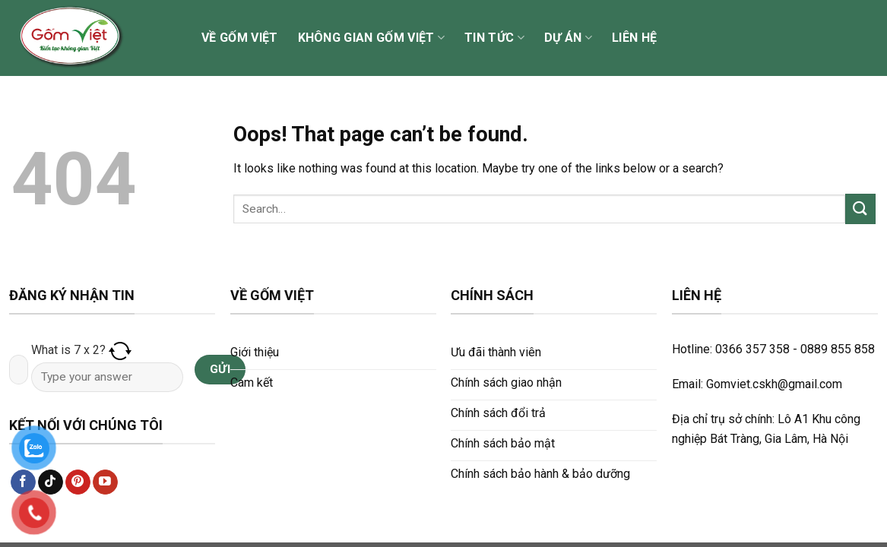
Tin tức (494, 38)
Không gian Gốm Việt (371, 38)
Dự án (568, 38)
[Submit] (860, 208)
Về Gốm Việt (239, 37)
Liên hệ (634, 37)
